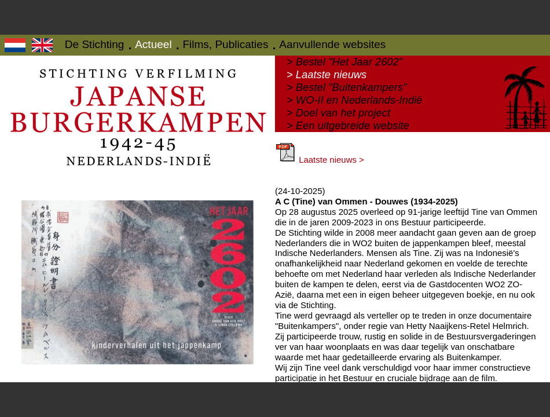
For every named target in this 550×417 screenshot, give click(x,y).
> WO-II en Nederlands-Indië (354, 100)
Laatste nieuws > (319, 159)
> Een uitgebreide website (348, 125)
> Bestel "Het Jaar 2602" (344, 62)
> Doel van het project (338, 113)
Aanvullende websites (332, 44)
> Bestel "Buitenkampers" (346, 87)
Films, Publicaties (225, 44)
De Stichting (94, 44)
